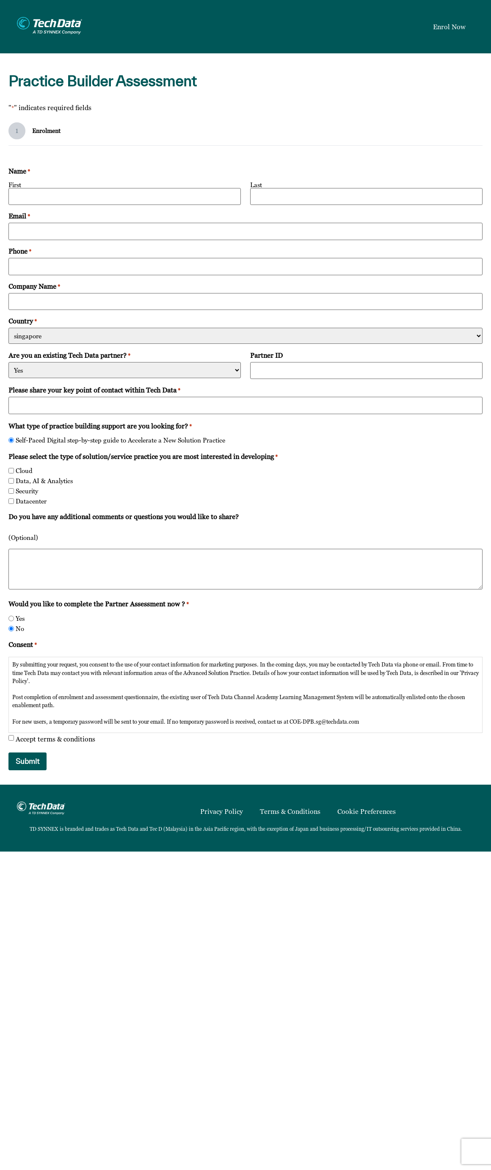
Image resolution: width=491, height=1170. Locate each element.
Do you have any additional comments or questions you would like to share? (123, 516)
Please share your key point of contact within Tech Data (94, 390)
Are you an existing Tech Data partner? (69, 355)
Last (256, 184)
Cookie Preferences (366, 811)
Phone (19, 251)
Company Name (34, 286)
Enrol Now (449, 26)
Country (22, 321)
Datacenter (31, 501)
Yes (20, 618)
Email (19, 216)
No (20, 628)
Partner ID (266, 355)
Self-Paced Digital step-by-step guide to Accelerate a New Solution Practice (120, 440)
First (14, 184)
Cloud (24, 470)
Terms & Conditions (290, 811)
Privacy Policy (221, 811)
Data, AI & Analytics (44, 481)
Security (27, 491)
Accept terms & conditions (55, 739)
